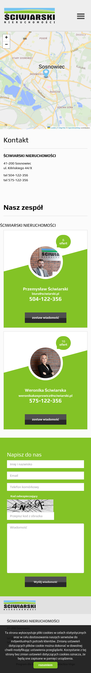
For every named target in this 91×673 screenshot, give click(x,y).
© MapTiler (61, 128)
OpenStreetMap (74, 128)
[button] (45, 74)
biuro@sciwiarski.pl (45, 293)
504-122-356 (45, 299)
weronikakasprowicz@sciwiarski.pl (45, 395)
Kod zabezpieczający (24, 496)
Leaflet (51, 128)
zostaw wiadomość (45, 317)
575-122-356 (45, 400)
